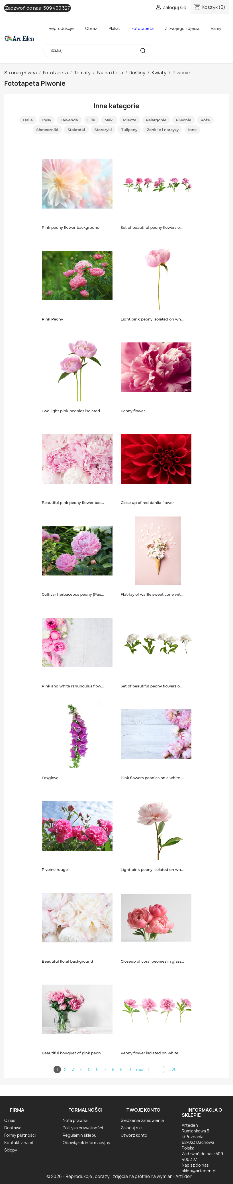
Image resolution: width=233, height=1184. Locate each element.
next (140, 1069)
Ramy (216, 28)
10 (129, 1069)
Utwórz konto (134, 1135)
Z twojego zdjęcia (182, 28)
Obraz (91, 28)
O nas (9, 1120)
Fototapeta (143, 28)
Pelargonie (156, 120)
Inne (192, 129)
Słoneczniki (47, 129)
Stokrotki (76, 129)
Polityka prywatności (83, 1127)
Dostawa (12, 1127)
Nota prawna (75, 1120)
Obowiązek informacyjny (86, 1142)
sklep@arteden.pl (199, 1170)
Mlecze (129, 120)
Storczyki (103, 129)
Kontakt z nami (18, 1142)
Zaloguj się (131, 1127)
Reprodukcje (61, 28)
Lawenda (69, 120)
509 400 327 (56, 8)
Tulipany (129, 129)
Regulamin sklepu (80, 1135)
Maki (109, 120)
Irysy (46, 120)
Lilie (91, 120)
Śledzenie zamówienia (142, 1120)
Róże (205, 120)
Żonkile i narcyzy (163, 129)
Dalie (28, 120)
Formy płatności (20, 1135)
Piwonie (183, 120)
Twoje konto (143, 1110)
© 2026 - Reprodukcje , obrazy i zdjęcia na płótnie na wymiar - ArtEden (119, 1176)
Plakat (114, 28)
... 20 (172, 1069)
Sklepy (10, 1150)
